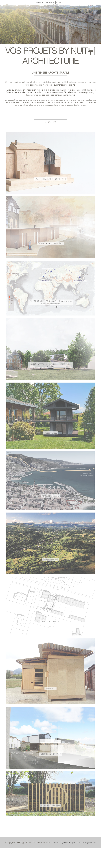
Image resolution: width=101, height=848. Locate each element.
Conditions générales (86, 842)
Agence (64, 842)
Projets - (73, 842)
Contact (55, 842)
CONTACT (60, 2)
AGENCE (39, 2)
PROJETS (50, 2)
